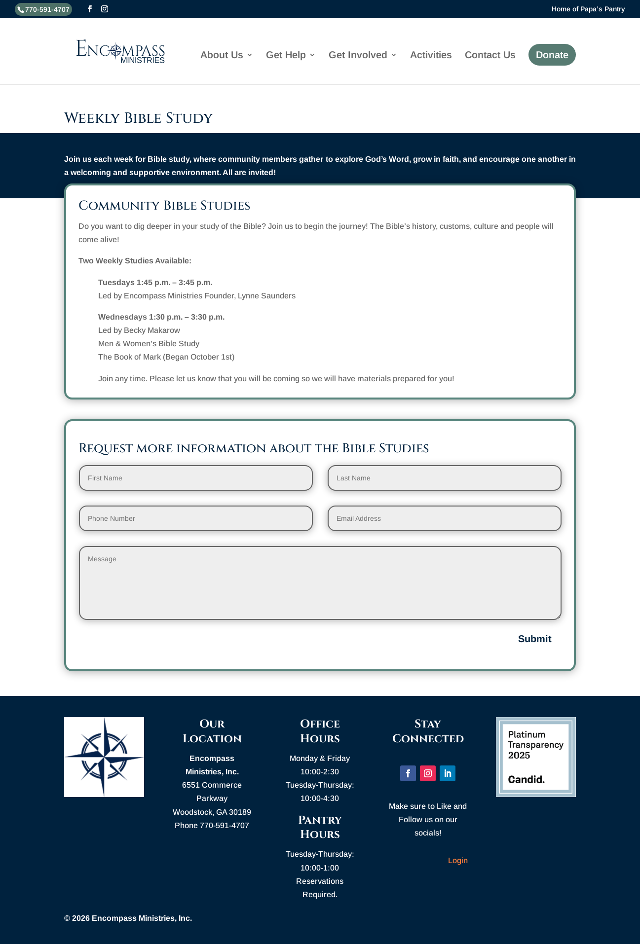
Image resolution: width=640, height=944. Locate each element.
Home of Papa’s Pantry (588, 9)
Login (458, 860)
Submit (535, 638)
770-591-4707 (47, 9)
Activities (431, 55)
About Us (221, 55)
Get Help (286, 55)
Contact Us (490, 55)
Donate (552, 54)
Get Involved (358, 55)
